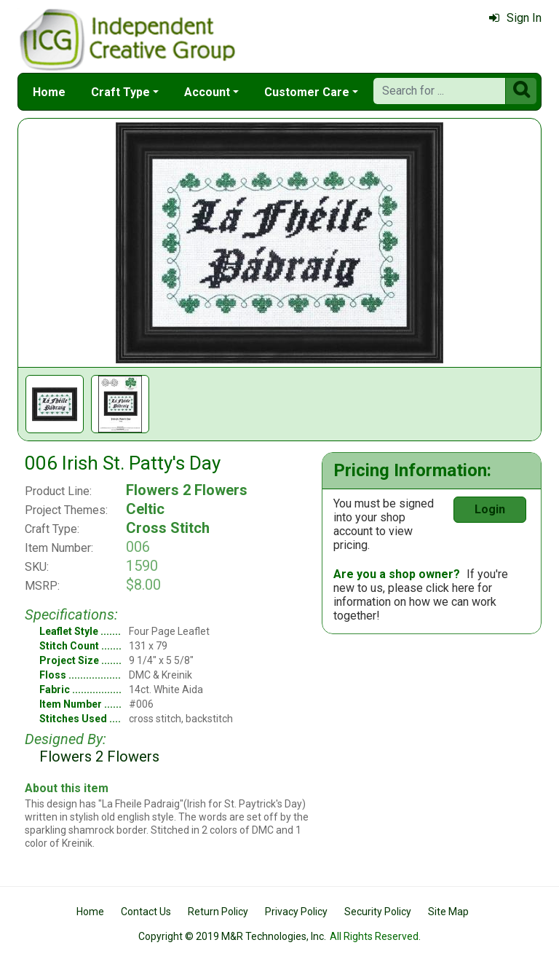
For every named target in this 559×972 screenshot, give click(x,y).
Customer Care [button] (306, 92)
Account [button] (207, 92)
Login (490, 509)
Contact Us (146, 911)
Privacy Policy (296, 911)
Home (49, 92)
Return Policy (218, 911)
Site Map (448, 911)
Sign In (515, 18)
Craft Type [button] (120, 92)
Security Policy (377, 911)
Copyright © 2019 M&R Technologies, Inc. (232, 936)
